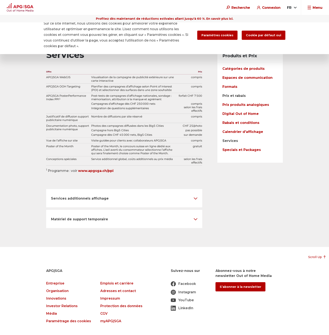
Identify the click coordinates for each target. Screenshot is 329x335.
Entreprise (55, 283)
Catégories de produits (243, 69)
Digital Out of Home (240, 114)
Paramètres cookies (217, 35)
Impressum (110, 298)
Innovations (56, 298)
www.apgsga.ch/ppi (96, 171)
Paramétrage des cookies (68, 321)
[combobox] (291, 7)
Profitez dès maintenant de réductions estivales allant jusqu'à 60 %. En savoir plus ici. (164, 19)
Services (230, 141)
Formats (229, 87)
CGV (104, 314)
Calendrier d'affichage (242, 132)
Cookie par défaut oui (263, 35)
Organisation (57, 291)
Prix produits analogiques (245, 105)
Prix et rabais (234, 96)
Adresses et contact (118, 291)
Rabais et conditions (240, 123)
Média (51, 314)
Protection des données (121, 306)
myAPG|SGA (110, 321)
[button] (124, 198)
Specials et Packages (241, 150)
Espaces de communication (247, 78)
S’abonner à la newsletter (240, 287)
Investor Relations (62, 306)
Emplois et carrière (116, 283)
